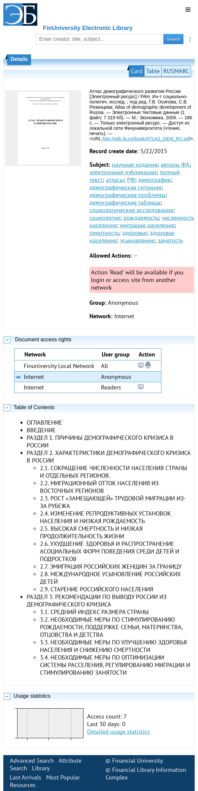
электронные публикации (122, 172)
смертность (104, 233)
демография (154, 180)
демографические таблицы (124, 202)
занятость (170, 240)
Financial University (137, 760)
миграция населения (147, 225)
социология (104, 217)
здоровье (134, 233)
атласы (115, 180)
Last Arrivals (25, 777)
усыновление (137, 240)
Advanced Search (32, 760)
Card (137, 71)
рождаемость (140, 217)
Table (153, 71)
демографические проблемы (127, 195)
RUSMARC (176, 71)
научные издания (134, 164)
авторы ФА (175, 164)
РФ (131, 180)
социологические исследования (131, 210)
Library (41, 768)
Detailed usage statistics (118, 731)
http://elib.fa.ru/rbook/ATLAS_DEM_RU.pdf (146, 138)
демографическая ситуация (125, 187)
